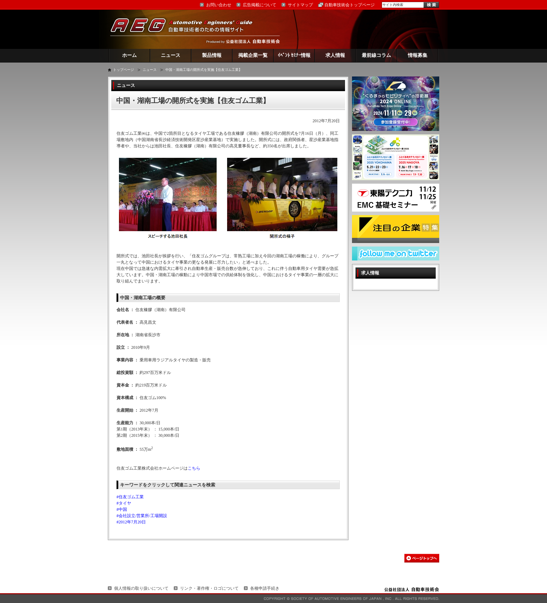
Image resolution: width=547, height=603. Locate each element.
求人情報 (335, 55)
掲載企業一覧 (253, 55)
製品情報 (212, 55)
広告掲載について (259, 4)
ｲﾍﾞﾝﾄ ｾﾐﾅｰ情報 (294, 55)
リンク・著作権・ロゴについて (209, 588)
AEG (186, 29)
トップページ (123, 70)
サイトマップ (300, 4)
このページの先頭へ (421, 558)
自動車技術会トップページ (349, 4)
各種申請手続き (264, 588)
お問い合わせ (218, 4)
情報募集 (417, 55)
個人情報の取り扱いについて (141, 588)
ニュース (170, 55)
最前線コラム (376, 55)
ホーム (129, 55)
